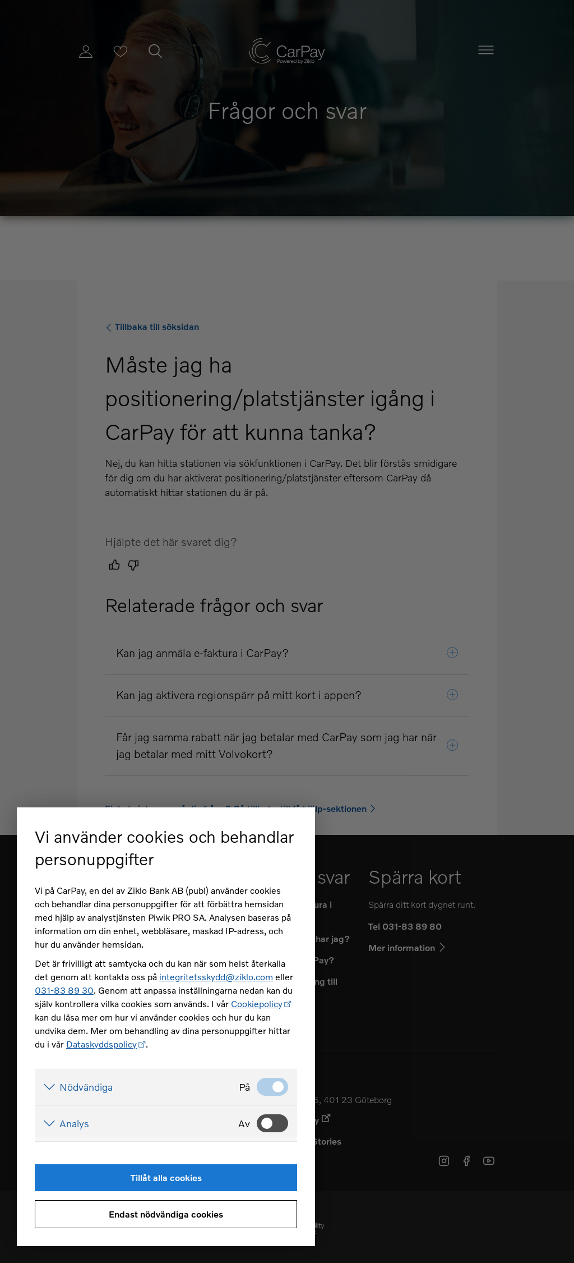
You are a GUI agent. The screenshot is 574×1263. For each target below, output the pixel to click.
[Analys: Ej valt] (272, 1123)
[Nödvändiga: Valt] (272, 1087)
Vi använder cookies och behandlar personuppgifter (164, 847)
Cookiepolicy (257, 1003)
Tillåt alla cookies (166, 1177)
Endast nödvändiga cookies (166, 1214)
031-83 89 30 (64, 990)
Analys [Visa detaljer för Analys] (74, 1123)
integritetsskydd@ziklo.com (216, 976)
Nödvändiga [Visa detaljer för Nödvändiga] (86, 1087)
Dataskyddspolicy (101, 1044)
